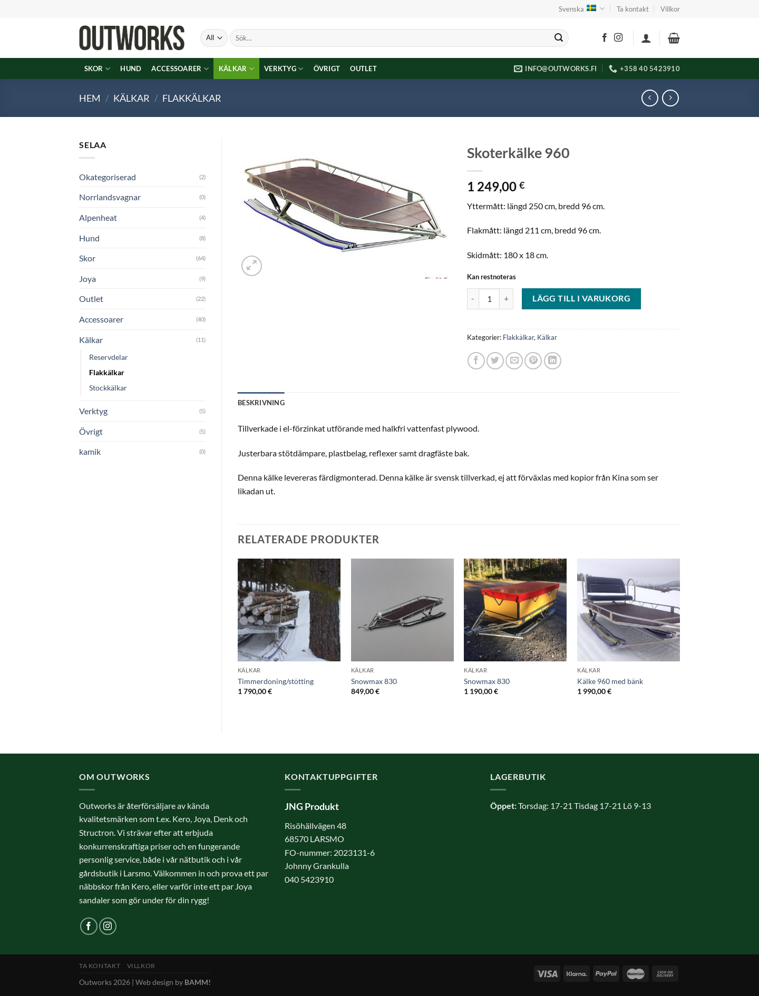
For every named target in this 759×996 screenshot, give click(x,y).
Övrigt (327, 68)
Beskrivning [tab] (261, 402)
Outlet (363, 68)
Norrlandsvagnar (110, 197)
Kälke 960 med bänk (610, 681)
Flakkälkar (191, 98)
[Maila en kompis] (514, 360)
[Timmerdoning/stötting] (289, 610)
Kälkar (236, 69)
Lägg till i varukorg (581, 298)
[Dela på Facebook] (476, 360)
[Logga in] (646, 38)
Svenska (582, 9)
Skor (97, 69)
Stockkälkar (108, 387)
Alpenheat (98, 217)
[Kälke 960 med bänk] (628, 610)
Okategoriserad (107, 177)
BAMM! (197, 982)
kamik (90, 451)
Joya (87, 279)
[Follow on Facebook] (604, 38)
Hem (90, 98)
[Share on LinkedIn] (552, 360)
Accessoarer (179, 69)
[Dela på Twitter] (495, 360)
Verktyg (283, 69)
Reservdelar (108, 357)
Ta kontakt (633, 9)
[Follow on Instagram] (618, 38)
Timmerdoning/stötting (276, 681)
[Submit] (559, 38)
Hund (130, 68)
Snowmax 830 (374, 681)
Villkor (670, 9)
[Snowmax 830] (402, 610)
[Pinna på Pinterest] (533, 360)
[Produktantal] (489, 298)
